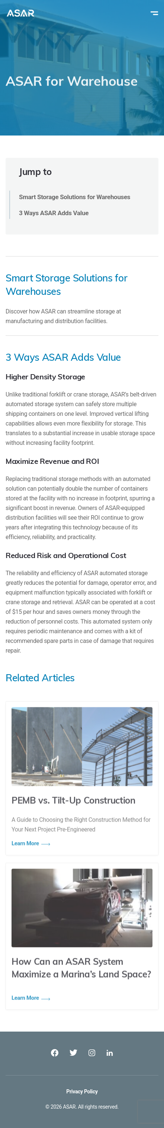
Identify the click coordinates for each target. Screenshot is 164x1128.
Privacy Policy (81, 1091)
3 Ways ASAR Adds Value (54, 213)
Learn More (25, 1008)
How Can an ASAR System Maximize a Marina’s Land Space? (81, 979)
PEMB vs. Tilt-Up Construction (73, 811)
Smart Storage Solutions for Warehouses (74, 197)
